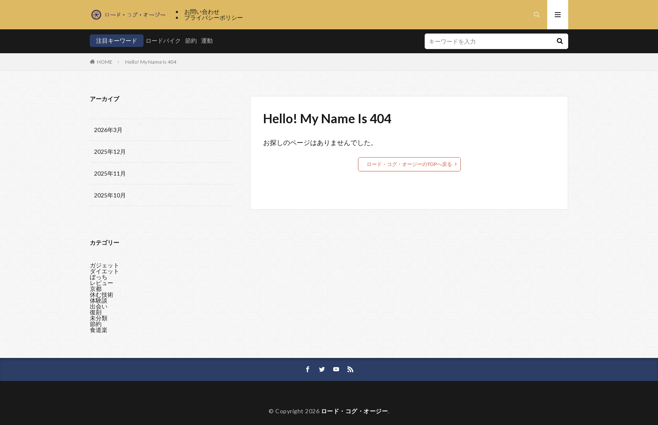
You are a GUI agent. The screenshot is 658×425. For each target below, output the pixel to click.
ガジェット (104, 263)
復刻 (96, 310)
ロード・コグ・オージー (354, 411)
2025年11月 (110, 173)
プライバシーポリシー (213, 17)
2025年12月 (110, 151)
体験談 (98, 298)
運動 (207, 40)
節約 (191, 40)
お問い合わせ (201, 11)
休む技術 (101, 292)
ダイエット (104, 268)
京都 (96, 286)
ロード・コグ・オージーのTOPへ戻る (409, 164)
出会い (98, 304)
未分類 (98, 315)
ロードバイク (163, 40)
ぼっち (98, 274)
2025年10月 (110, 195)
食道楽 (98, 327)
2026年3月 (108, 129)
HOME (104, 62)
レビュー (101, 280)
